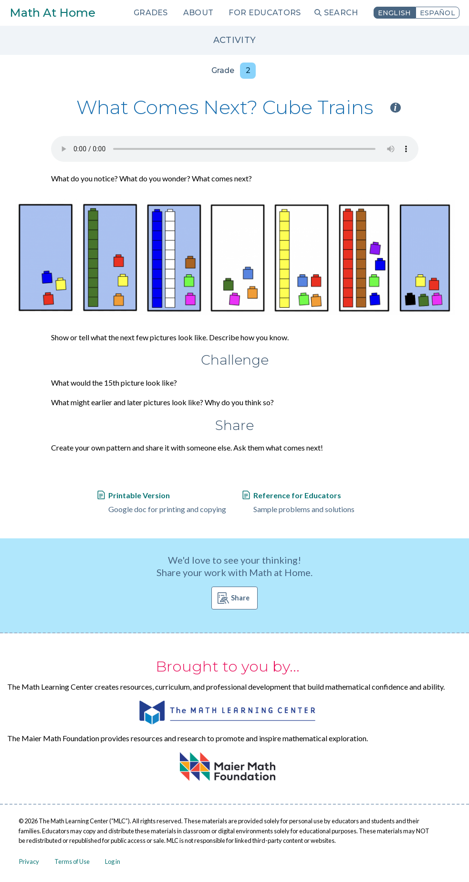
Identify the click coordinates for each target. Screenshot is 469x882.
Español (437, 13)
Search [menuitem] (341, 12)
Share (240, 598)
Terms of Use (72, 861)
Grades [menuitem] (151, 12)
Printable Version (139, 495)
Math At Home (52, 13)
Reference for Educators (297, 495)
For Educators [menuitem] (265, 12)
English (394, 13)
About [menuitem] (198, 12)
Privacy (29, 861)
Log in (112, 861)
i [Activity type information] (395, 108)
